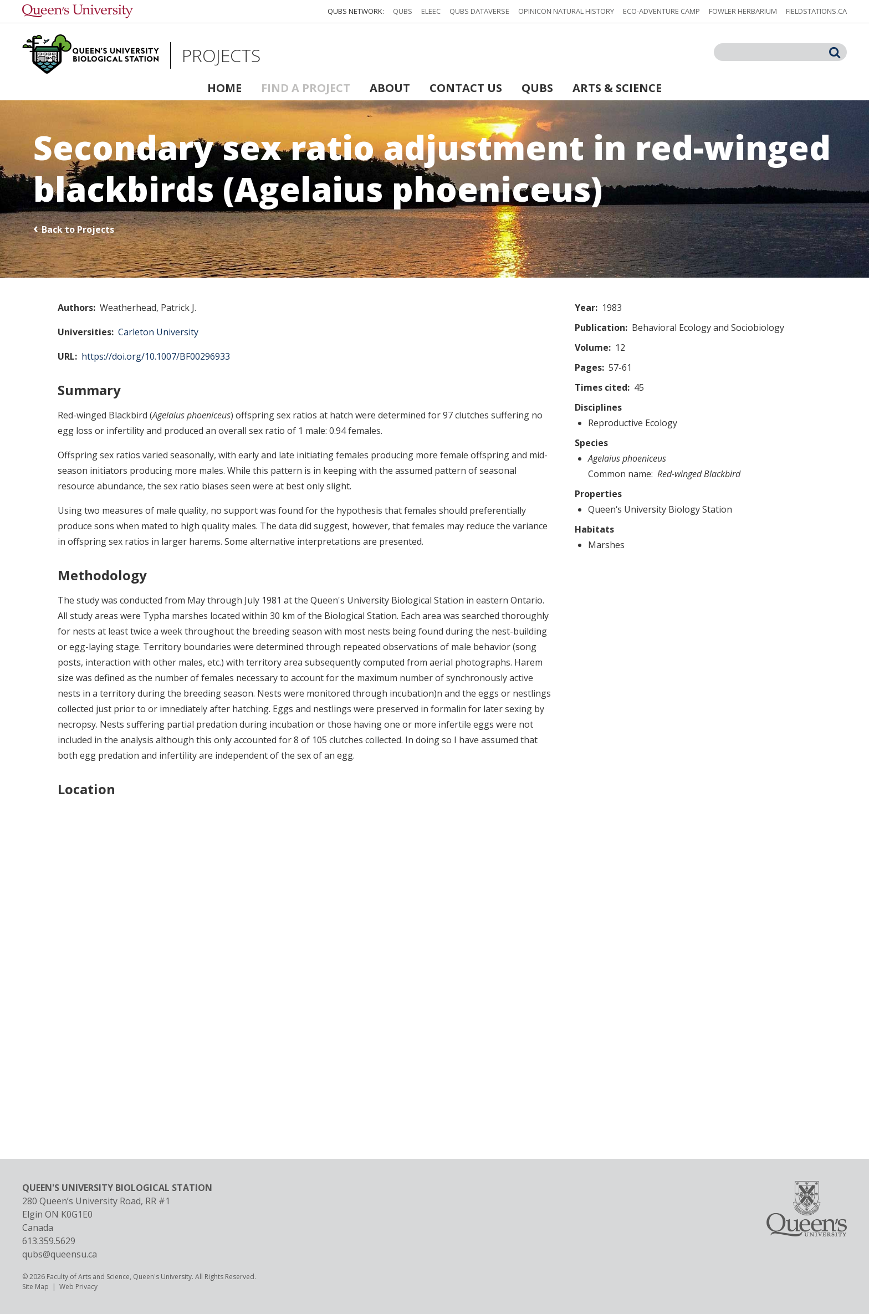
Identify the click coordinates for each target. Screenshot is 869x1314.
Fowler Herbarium (743, 11)
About (390, 87)
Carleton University (158, 332)
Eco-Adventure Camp (661, 11)
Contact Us (466, 87)
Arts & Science (617, 87)
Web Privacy (78, 1286)
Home (224, 87)
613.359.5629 (48, 1241)
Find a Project (305, 87)
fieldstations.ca (816, 11)
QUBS (402, 11)
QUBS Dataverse (479, 11)
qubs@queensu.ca (59, 1254)
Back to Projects (78, 229)
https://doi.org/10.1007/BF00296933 (155, 356)
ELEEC (431, 11)
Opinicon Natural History (566, 11)
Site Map (35, 1286)
